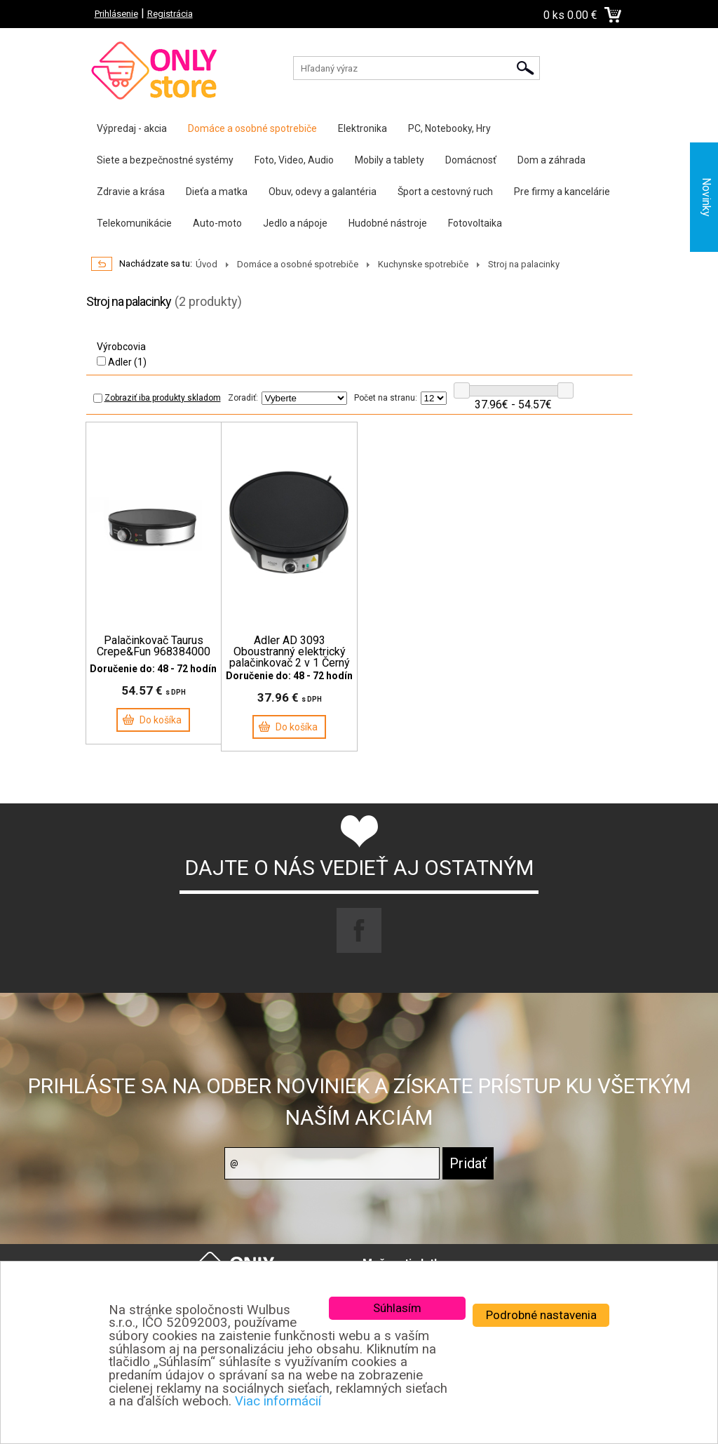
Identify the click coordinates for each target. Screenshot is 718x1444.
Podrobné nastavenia (541, 1315)
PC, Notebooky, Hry (449, 128)
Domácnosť (470, 160)
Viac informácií (278, 1401)
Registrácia (170, 13)
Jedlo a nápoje (295, 223)
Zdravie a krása (131, 191)
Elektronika (362, 128)
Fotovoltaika (475, 223)
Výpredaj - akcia (132, 128)
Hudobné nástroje (387, 223)
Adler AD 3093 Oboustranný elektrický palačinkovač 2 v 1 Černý (289, 652)
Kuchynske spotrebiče (423, 264)
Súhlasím (397, 1308)
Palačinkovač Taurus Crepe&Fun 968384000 (153, 646)
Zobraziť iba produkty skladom (157, 398)
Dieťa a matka (217, 191)
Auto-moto (217, 223)
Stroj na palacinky (524, 264)
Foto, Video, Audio (294, 160)
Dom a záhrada (551, 160)
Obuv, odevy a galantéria (323, 191)
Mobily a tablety (389, 160)
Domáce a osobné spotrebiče (252, 128)
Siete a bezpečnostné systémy (165, 160)
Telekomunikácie (134, 223)
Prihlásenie (116, 13)
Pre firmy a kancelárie (562, 191)
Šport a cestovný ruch (445, 191)
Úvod (206, 264)
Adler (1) (122, 362)
